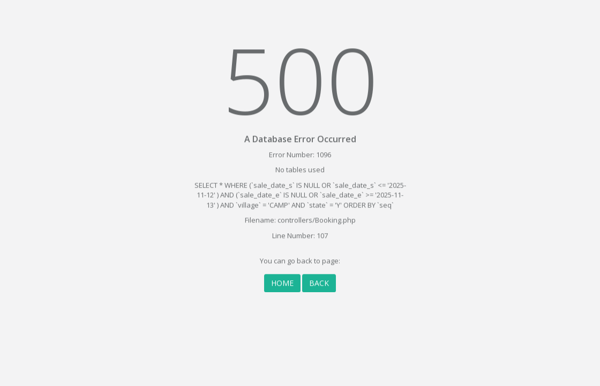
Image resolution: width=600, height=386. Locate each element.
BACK (319, 280)
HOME (282, 280)
